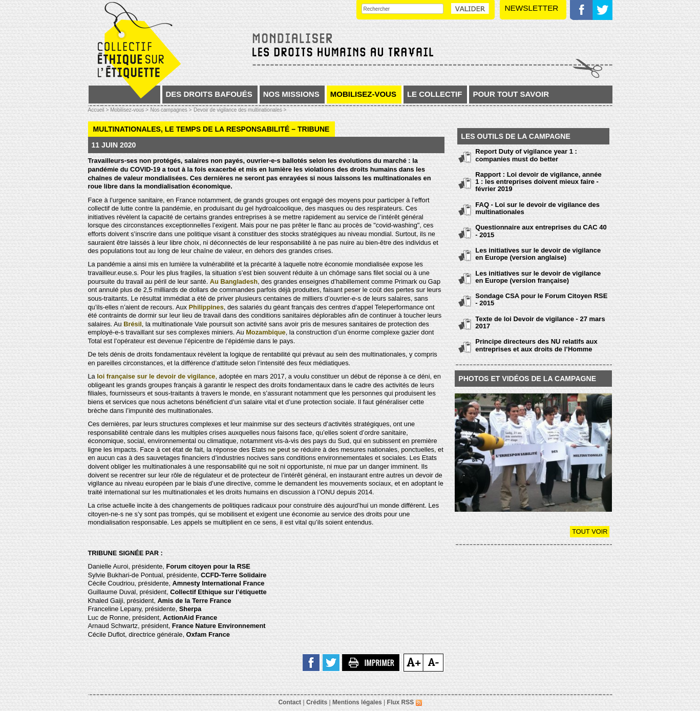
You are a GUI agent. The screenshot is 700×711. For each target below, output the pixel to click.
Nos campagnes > (171, 110)
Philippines (206, 307)
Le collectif (434, 94)
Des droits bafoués (209, 94)
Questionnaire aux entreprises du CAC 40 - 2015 (540, 230)
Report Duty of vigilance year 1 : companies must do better (526, 155)
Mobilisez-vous (363, 94)
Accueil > (99, 110)
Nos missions (291, 94)
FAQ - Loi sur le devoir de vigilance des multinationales (537, 208)
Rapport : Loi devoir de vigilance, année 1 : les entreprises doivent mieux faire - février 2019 (538, 182)
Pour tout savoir (511, 94)
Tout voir (589, 531)
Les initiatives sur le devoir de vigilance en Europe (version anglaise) (538, 253)
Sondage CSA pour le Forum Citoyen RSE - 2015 (541, 299)
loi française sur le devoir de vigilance (156, 376)
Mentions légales (357, 702)
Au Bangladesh (234, 281)
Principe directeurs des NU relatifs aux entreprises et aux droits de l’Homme (536, 345)
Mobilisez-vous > (129, 110)
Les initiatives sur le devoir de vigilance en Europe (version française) (538, 276)
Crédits (316, 702)
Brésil (132, 324)
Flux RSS (404, 702)
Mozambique (266, 332)
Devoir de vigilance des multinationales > (240, 110)
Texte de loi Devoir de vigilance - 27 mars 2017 (540, 322)
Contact (289, 702)
